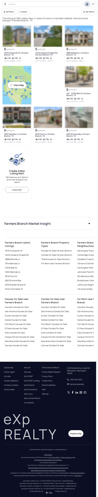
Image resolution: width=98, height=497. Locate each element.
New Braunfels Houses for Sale (19, 341)
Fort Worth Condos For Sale (54, 324)
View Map (17, 85)
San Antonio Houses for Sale (18, 311)
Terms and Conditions (50, 367)
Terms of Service (67, 457)
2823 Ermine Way (13, 280)
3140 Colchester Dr (14, 289)
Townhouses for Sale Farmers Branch (56, 259)
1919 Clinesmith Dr (14, 250)
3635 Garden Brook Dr (15, 284)
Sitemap (45, 394)
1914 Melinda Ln (12, 263)
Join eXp (7, 376)
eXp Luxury (28, 394)
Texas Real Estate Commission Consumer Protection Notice (48, 470)
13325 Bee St (11, 267)
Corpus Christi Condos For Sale (56, 337)
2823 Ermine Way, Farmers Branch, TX (78, 135)
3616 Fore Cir (11, 276)
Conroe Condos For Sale (52, 345)
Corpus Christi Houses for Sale (19, 337)
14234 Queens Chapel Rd (17, 255)
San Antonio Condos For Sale (55, 311)
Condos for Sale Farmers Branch (56, 255)
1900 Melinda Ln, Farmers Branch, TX (15, 135)
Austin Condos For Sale (52, 315)
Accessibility (29, 403)
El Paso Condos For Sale (52, 328)
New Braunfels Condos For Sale (56, 341)
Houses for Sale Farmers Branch (56, 250)
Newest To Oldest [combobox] (24, 12)
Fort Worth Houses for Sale (17, 324)
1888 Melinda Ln (12, 259)
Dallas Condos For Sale (52, 320)
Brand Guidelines (48, 385)
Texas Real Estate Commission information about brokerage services (48, 468)
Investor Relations (11, 381)
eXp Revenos (29, 385)
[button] (48, 223)
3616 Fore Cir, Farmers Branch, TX (45, 135)
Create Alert (17, 190)
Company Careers (11, 385)
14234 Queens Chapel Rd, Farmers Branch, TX (46, 54)
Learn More (77, 475)
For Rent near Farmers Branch (55, 263)
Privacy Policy (47, 376)
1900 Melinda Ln (12, 272)
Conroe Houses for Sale (16, 345)
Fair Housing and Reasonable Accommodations (48, 460)
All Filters (9, 12)
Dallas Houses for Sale (15, 320)
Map (49, 492)
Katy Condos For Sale (51, 332)
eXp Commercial (30, 389)
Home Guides (9, 389)
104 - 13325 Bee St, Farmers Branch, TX (78, 94)
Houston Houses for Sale (17, 307)
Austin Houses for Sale (16, 315)
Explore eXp (8, 367)
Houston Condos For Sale (53, 307)
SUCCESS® (28, 376)
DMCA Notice (48, 455)
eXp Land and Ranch (32, 398)
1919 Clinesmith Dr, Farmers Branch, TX (16, 53)
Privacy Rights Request (51, 372)
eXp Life (27, 367)
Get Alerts (88, 12)
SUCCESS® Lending (32, 381)
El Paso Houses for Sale (16, 328)
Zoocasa (27, 372)
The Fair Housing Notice (77, 473)
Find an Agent (9, 372)
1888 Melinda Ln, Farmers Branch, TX (77, 54)
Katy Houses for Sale (15, 332)
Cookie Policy (47, 381)
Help (44, 389)
